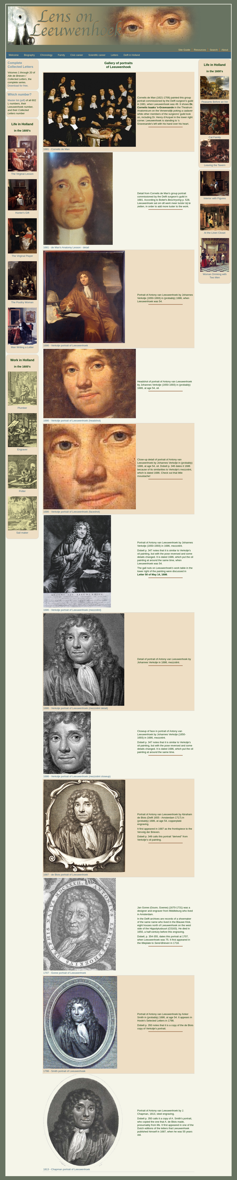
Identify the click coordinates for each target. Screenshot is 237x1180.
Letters (114, 55)
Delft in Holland (132, 55)
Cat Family (215, 137)
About (224, 49)
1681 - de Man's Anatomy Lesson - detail (66, 247)
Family (61, 55)
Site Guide (184, 49)
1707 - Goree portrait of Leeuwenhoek (64, 972)
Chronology (46, 55)
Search (214, 49)
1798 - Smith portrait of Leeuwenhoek (64, 1071)
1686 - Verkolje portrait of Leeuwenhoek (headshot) (72, 420)
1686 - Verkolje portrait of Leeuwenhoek (65, 345)
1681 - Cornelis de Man (56, 149)
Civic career (76, 55)
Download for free (18, 85)
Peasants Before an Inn (215, 101)
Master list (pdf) (16, 100)
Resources (200, 49)
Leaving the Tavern (214, 165)
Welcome (14, 55)
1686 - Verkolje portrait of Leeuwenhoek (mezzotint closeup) (77, 776)
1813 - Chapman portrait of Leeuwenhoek (66, 1169)
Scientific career (97, 55)
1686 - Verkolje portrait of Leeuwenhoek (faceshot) (71, 511)
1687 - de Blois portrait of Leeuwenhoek (65, 874)
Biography (29, 55)
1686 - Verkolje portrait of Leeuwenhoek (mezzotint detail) (75, 708)
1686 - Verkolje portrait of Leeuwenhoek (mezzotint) (72, 609)
